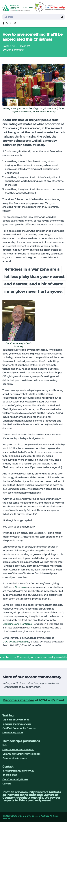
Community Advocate (14, 758)
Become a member (18, 700)
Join (4, 745)
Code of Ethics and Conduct (18, 749)
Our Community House (15, 779)
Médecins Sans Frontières (17, 623)
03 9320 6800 (9, 775)
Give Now (20, 587)
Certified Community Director (19, 728)
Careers (6, 783)
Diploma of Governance (15, 719)
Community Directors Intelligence (21, 753)
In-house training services (16, 724)
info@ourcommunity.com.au (18, 770)
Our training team (12, 732)
